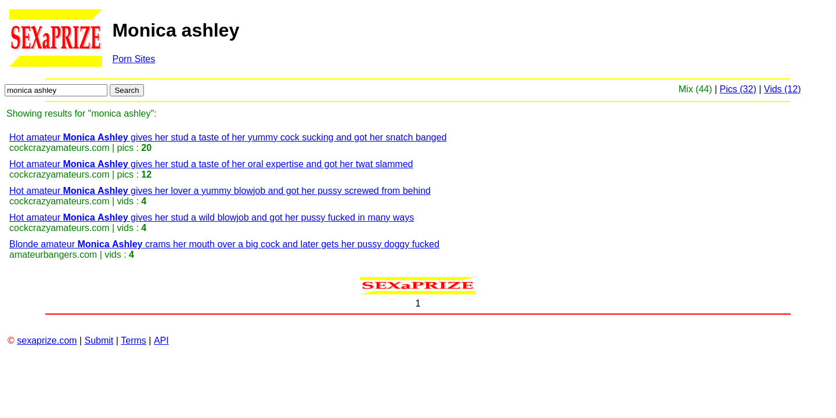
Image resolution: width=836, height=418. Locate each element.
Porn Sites (133, 59)
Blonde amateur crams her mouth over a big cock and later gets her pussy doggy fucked (224, 244)
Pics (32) (738, 89)
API (161, 340)
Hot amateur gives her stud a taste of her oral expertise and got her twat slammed (211, 164)
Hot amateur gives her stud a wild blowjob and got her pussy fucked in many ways (211, 217)
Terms (133, 340)
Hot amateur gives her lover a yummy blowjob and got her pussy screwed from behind (220, 191)
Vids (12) (782, 89)
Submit (98, 340)
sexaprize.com (47, 340)
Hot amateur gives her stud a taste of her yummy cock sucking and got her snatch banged (227, 137)
